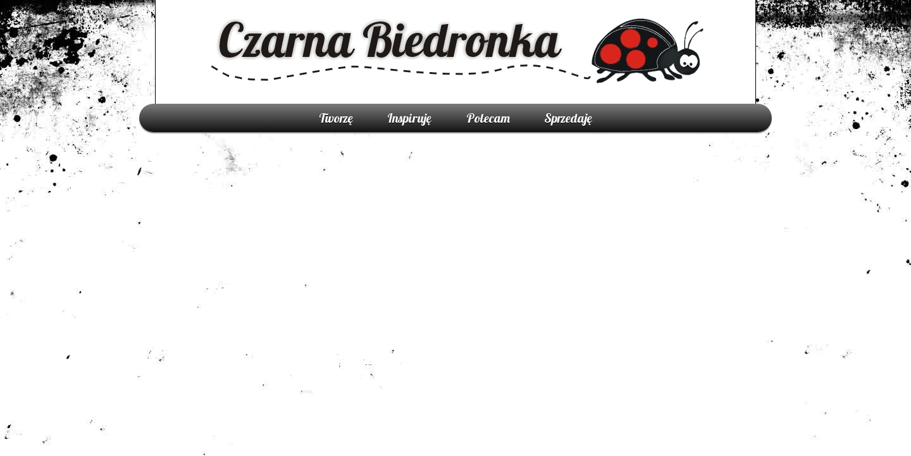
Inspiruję (409, 118)
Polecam (488, 118)
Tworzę (336, 118)
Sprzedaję (568, 118)
